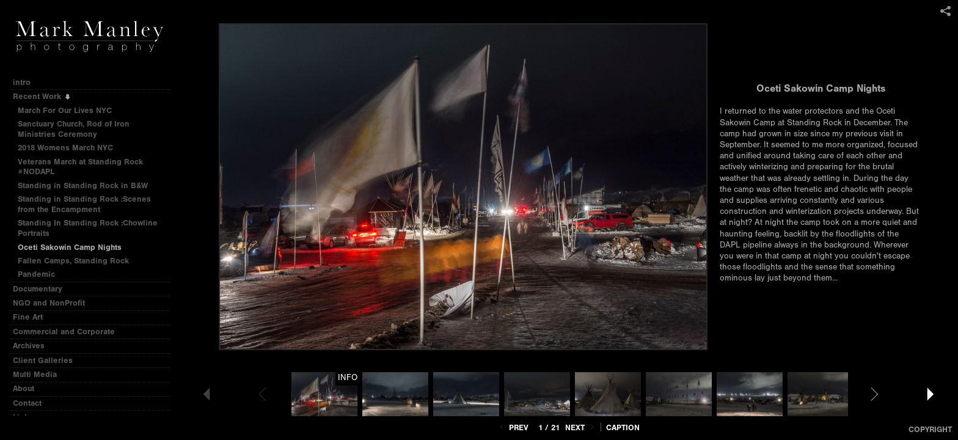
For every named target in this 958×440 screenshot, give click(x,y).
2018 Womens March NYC (65, 147)
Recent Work (42, 96)
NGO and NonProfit (54, 302)
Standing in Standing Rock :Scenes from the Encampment (84, 204)
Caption (623, 427)
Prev (512, 427)
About (23, 388)
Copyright (930, 429)
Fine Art (33, 316)
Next (580, 427)
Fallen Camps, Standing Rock (73, 260)
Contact (27, 403)
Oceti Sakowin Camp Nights (70, 247)
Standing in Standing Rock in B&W (83, 185)
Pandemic (36, 274)
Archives (34, 345)
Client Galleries (43, 360)
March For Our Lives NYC (65, 110)
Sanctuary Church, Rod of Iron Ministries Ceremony (74, 129)
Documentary (43, 288)
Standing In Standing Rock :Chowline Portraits (88, 228)
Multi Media (40, 374)
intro (22, 82)
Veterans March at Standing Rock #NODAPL (80, 167)
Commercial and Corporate (64, 331)
